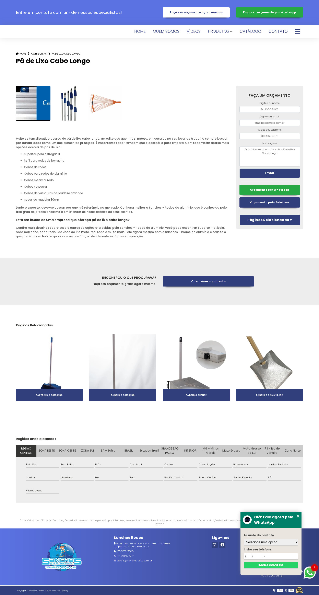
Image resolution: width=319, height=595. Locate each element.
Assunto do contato (259, 535)
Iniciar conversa (271, 565)
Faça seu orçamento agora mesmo (196, 12)
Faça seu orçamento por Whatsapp (269, 12)
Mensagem (269, 143)
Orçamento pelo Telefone (269, 202)
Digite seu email (270, 116)
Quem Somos (166, 31)
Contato (278, 31)
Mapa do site (272, 575)
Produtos (218, 31)
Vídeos (194, 31)
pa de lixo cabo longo (66, 53)
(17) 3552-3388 (124, 551)
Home (140, 31)
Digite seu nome (270, 103)
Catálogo (250, 31)
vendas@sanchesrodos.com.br (133, 560)
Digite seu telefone (269, 129)
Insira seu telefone (257, 549)
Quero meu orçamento (208, 281)
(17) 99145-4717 (124, 555)
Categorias (39, 53)
